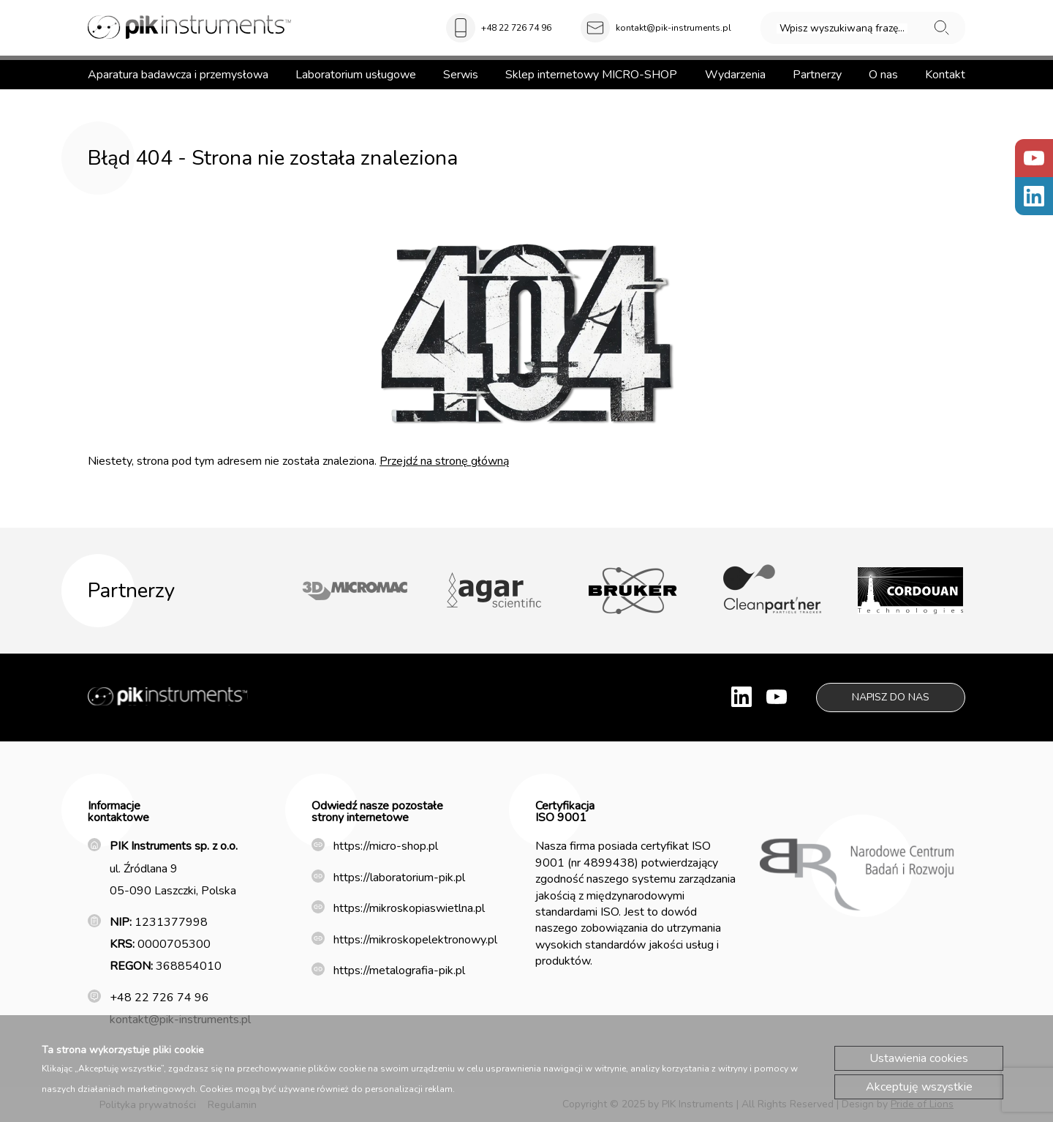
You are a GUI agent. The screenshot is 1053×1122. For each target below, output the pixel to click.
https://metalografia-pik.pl (399, 970)
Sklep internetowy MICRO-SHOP (591, 75)
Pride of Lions (922, 1104)
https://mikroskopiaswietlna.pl (409, 908)
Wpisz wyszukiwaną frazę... (842, 28)
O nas (883, 75)
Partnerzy (817, 75)
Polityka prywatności (147, 1105)
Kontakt (945, 75)
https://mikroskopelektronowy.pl (415, 940)
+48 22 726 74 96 (516, 27)
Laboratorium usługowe (355, 75)
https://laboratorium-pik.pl (399, 877)
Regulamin (232, 1105)
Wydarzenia (735, 75)
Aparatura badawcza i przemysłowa (178, 75)
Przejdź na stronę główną (444, 461)
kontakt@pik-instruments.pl (673, 27)
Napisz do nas (890, 697)
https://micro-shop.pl (385, 846)
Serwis (460, 75)
